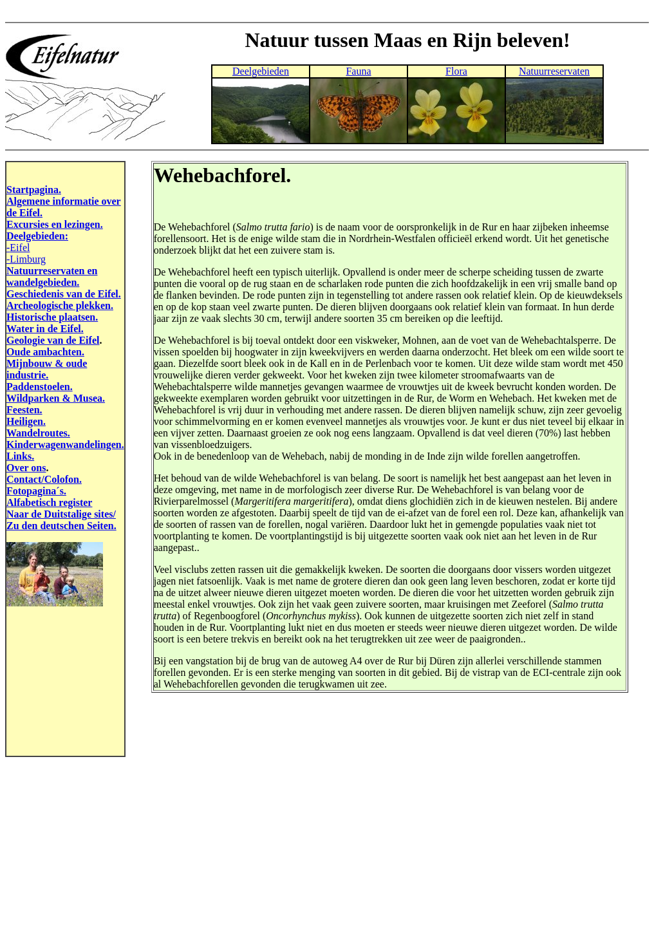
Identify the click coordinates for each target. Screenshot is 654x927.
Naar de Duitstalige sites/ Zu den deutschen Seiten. (61, 520)
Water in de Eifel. (45, 328)
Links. (20, 456)
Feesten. (24, 409)
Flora (456, 71)
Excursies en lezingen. (54, 224)
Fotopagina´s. (36, 490)
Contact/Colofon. (44, 479)
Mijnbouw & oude (46, 363)
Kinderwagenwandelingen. (65, 444)
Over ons (26, 467)
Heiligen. (26, 421)
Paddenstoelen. (39, 386)
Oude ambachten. (45, 351)
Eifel (20, 247)
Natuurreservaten (554, 71)
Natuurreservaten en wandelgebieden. (51, 276)
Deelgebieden (260, 71)
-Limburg (26, 259)
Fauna (358, 71)
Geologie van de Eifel (52, 340)
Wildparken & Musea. (55, 398)
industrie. (27, 375)
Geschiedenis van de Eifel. (63, 293)
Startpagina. (33, 189)
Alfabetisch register (49, 502)
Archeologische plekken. (59, 305)
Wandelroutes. (38, 432)
